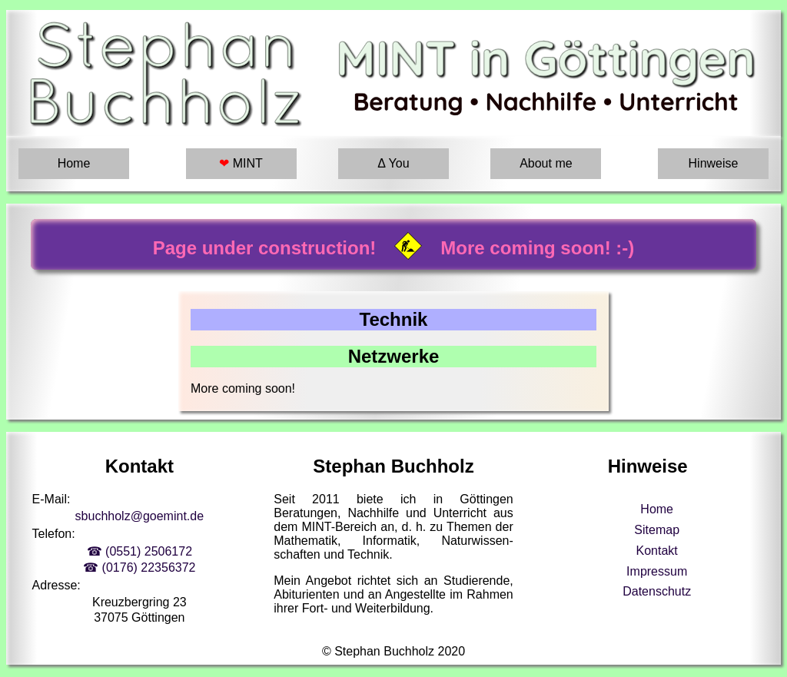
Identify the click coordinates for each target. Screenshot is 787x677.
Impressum (656, 571)
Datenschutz (657, 591)
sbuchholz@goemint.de (139, 516)
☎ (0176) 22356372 (139, 567)
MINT (241, 163)
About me (546, 163)
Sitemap (656, 529)
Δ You (393, 163)
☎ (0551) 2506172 (139, 551)
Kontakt (657, 550)
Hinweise (714, 163)
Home (74, 163)
